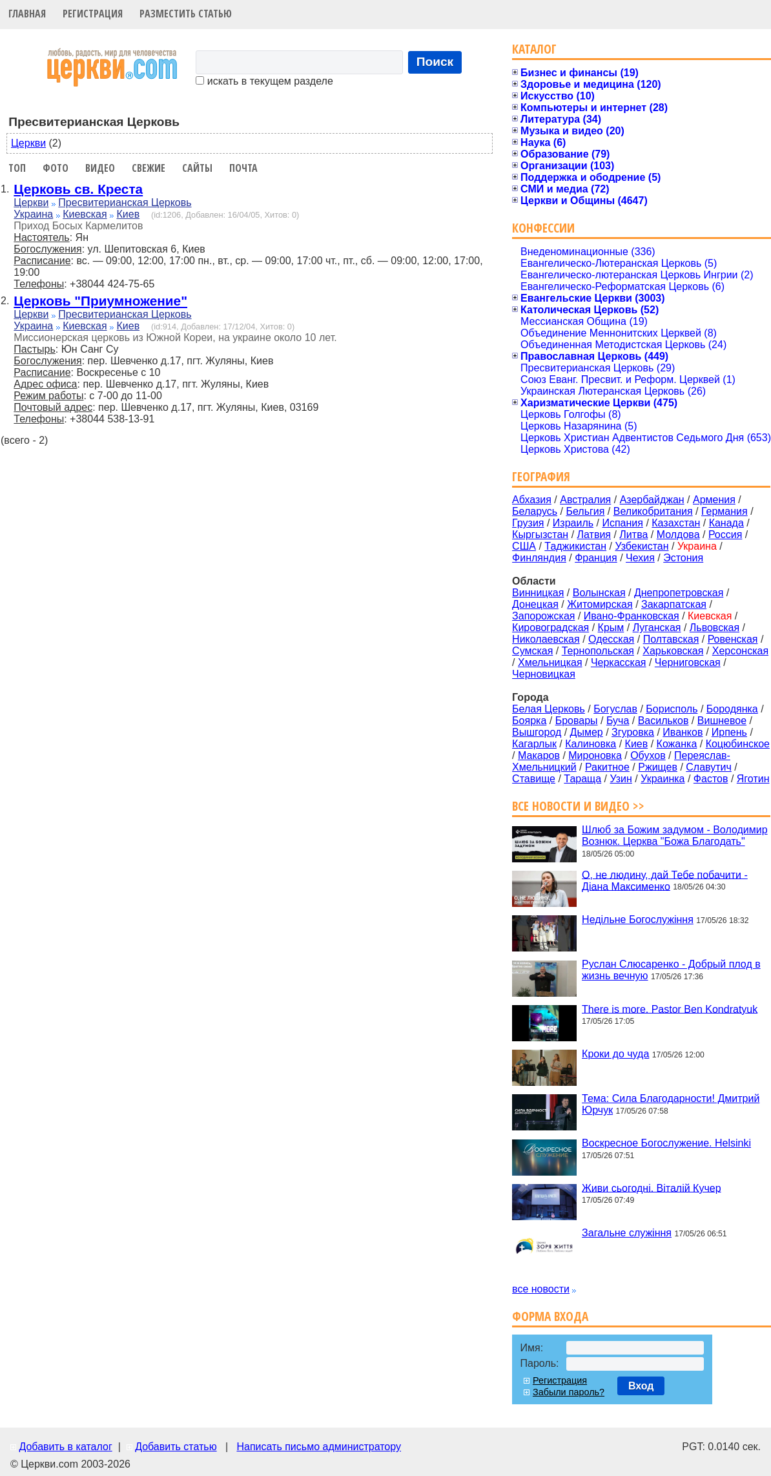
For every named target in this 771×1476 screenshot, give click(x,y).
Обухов (647, 755)
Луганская (657, 627)
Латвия (594, 534)
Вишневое (721, 720)
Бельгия (585, 511)
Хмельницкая (550, 662)
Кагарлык (534, 743)
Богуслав (615, 708)
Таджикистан (575, 546)
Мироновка (595, 755)
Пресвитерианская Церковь (124, 202)
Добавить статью (176, 1446)
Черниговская (688, 662)
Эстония (683, 557)
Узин (621, 778)
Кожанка (677, 743)
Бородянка (732, 708)
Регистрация (93, 13)
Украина (33, 214)
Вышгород (536, 732)
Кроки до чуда (615, 1053)
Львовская (714, 627)
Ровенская (733, 639)
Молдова (678, 534)
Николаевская (546, 639)
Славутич (709, 767)
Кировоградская (550, 627)
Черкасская (618, 662)
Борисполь (671, 708)
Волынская (599, 592)
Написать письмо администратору (318, 1446)
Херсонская (740, 650)
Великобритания (653, 511)
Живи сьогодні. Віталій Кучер (651, 1187)
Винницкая (538, 592)
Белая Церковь (548, 708)
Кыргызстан (540, 534)
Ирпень (729, 732)
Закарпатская (673, 604)
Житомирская (600, 604)
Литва (633, 534)
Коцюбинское (738, 743)
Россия (725, 534)
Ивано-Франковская (631, 615)
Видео (100, 168)
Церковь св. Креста (78, 189)
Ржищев (657, 767)
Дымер (586, 732)
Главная (27, 13)
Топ (17, 168)
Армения (714, 499)
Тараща (582, 778)
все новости (541, 1289)
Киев (127, 214)
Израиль (573, 522)
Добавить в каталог (65, 1446)
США (524, 546)
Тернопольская (598, 650)
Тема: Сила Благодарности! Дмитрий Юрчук (670, 1104)
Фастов (711, 778)
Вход (641, 1385)
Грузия (528, 522)
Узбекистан (641, 546)
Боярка (529, 720)
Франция (596, 557)
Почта (243, 168)
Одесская (611, 639)
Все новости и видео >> (578, 806)
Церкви (28, 143)
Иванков (683, 732)
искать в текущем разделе (264, 81)
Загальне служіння (627, 1232)
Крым (611, 627)
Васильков (663, 720)
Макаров (539, 755)
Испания (622, 522)
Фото (55, 168)
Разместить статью (185, 13)
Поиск (435, 61)
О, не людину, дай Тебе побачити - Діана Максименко (665, 880)
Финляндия (539, 557)
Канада (726, 522)
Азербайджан (652, 499)
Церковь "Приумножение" (100, 300)
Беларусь (534, 511)
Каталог (534, 48)
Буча (617, 720)
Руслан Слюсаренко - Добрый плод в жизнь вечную (671, 970)
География (541, 476)
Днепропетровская (678, 592)
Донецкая (535, 604)
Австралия (585, 499)
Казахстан (676, 522)
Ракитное (607, 767)
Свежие (148, 168)
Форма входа (550, 1316)
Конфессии (543, 227)
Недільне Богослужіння (638, 919)
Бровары (576, 720)
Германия (724, 511)
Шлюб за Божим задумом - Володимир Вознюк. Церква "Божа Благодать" (675, 835)
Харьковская (672, 650)
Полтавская (671, 639)
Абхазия (531, 499)
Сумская (532, 650)
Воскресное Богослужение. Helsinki (666, 1143)
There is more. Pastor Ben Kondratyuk (669, 1008)
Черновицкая (543, 674)
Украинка (662, 778)
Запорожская (543, 615)
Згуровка (633, 732)
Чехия (640, 557)
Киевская (85, 214)
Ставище (533, 778)
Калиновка (590, 743)
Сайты (197, 168)
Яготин (753, 778)
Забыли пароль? (568, 1392)
